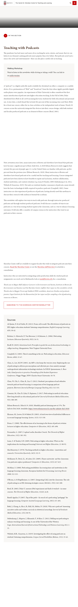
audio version (15, 75)
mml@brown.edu (46, 279)
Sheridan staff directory (46, 267)
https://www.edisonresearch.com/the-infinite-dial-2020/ (48, 408)
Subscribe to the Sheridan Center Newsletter (28, 305)
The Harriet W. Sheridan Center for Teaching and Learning (34, 3)
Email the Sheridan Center (20, 267)
